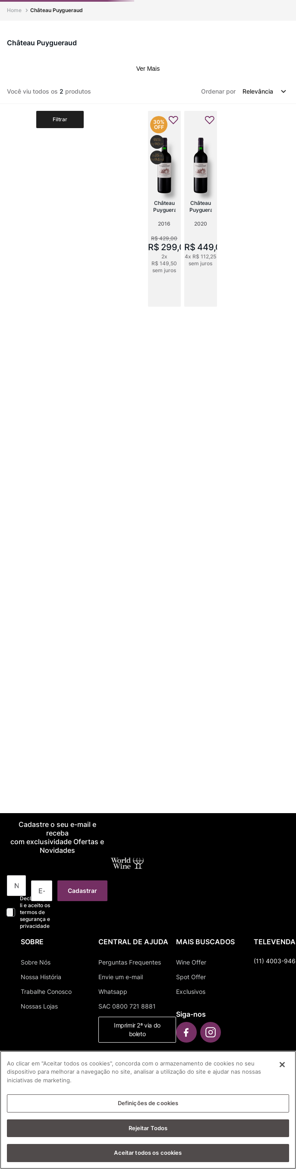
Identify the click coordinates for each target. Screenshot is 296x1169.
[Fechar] (282, 1064)
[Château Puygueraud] (164, 209)
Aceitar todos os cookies (148, 1152)
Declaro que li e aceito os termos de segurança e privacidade (35, 912)
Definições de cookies (148, 1103)
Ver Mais (148, 68)
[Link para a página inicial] (15, 10)
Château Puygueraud (56, 10)
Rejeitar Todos (148, 1128)
